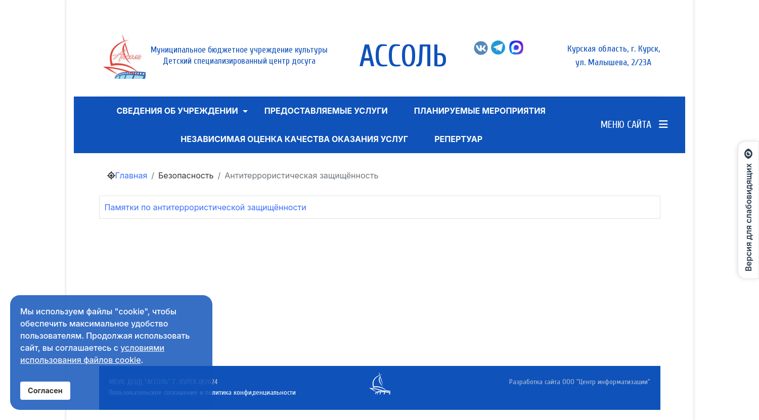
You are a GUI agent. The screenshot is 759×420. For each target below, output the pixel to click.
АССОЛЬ (403, 56)
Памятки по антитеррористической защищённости (205, 207)
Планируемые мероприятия (480, 111)
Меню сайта (634, 124)
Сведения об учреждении (177, 111)
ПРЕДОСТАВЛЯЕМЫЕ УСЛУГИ (326, 111)
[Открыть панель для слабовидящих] (748, 210)
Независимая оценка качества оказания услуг (294, 139)
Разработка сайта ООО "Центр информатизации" (579, 382)
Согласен (45, 390)
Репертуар (458, 139)
